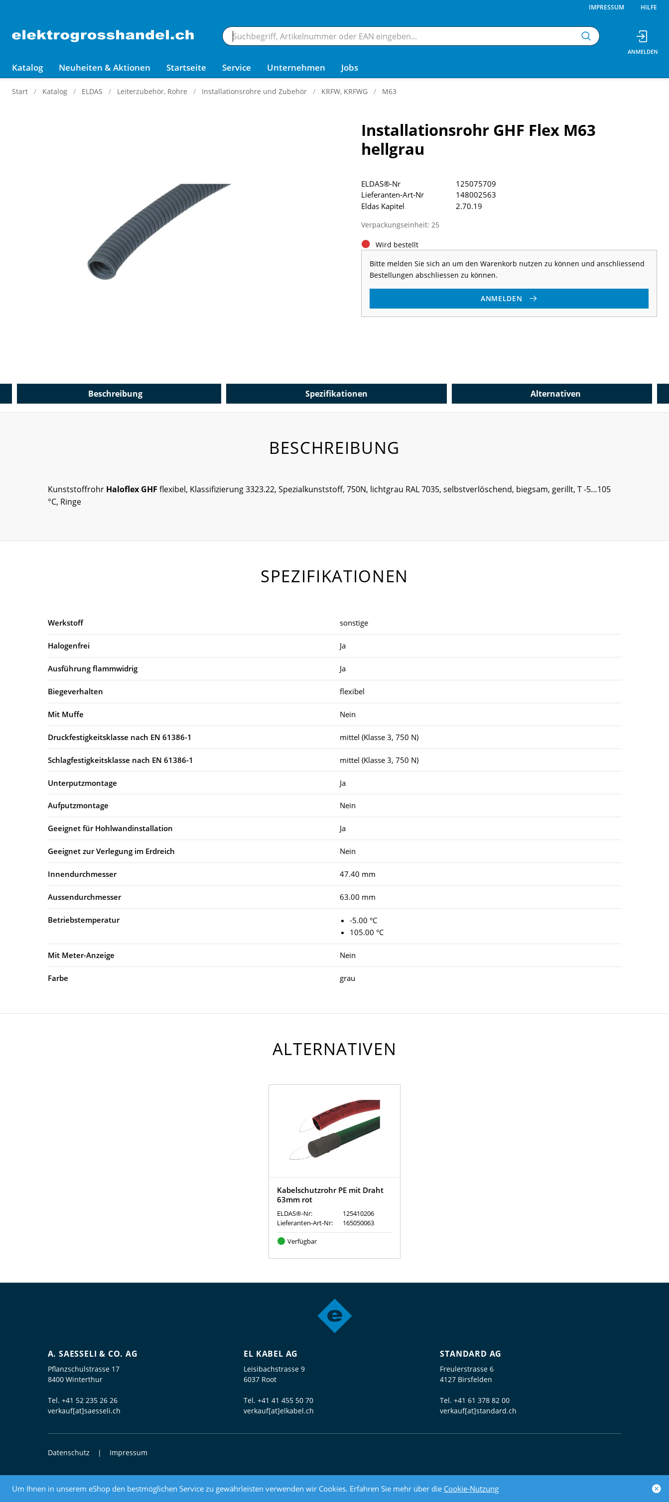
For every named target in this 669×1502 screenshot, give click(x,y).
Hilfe (649, 7)
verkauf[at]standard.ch (478, 1410)
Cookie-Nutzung (471, 1489)
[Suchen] (586, 36)
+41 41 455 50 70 (285, 1400)
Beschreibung (115, 393)
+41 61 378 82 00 (482, 1400)
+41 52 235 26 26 (90, 1400)
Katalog (54, 91)
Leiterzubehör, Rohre (152, 91)
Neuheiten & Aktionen (104, 67)
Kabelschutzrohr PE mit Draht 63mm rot (330, 1195)
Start (20, 91)
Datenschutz (69, 1452)
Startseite (186, 67)
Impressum (606, 7)
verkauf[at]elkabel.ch (279, 1410)
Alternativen (556, 393)
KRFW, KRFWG (344, 91)
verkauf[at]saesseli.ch (84, 1410)
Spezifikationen (336, 393)
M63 (389, 91)
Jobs (349, 67)
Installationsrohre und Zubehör (254, 91)
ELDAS (92, 91)
